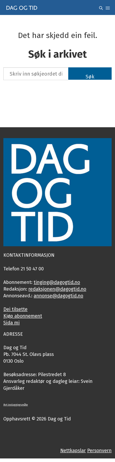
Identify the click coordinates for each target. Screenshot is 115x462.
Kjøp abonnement (22, 316)
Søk (90, 77)
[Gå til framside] (22, 8)
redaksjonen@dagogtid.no (57, 289)
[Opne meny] (108, 7)
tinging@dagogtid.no (57, 282)
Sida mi (11, 323)
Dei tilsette (15, 309)
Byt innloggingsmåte (15, 404)
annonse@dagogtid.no (58, 296)
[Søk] (101, 7)
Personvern (99, 450)
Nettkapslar (73, 450)
